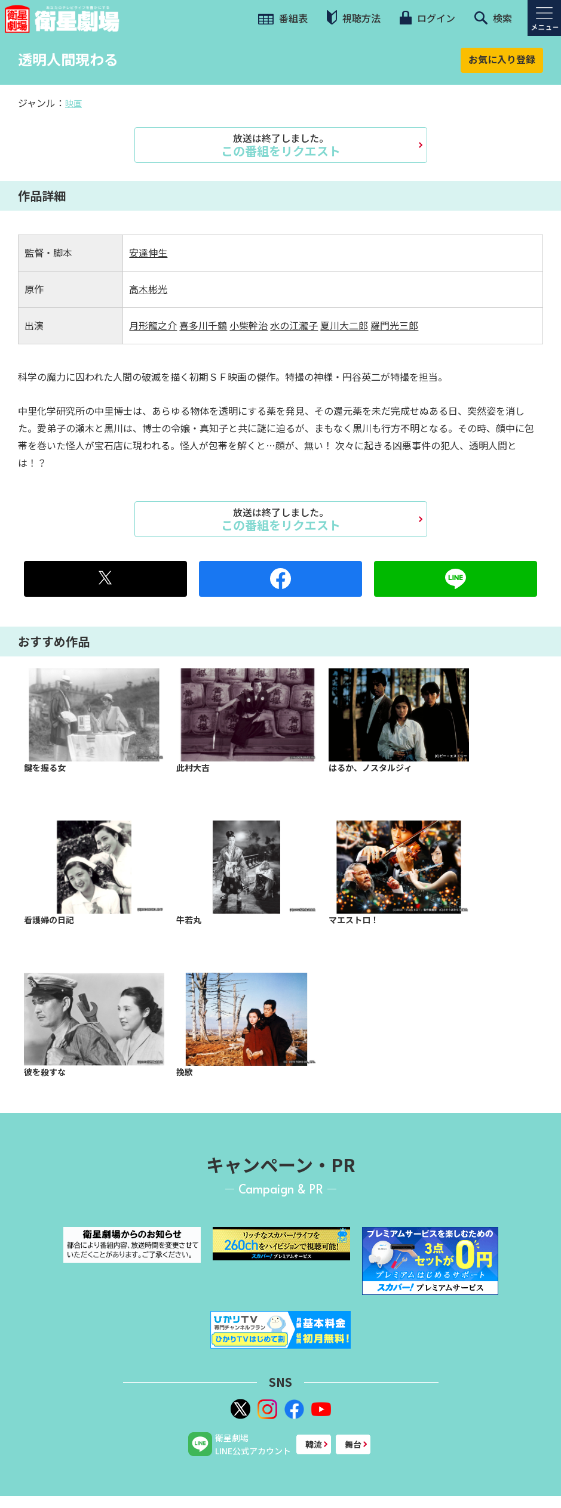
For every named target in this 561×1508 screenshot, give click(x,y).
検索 (493, 18)
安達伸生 (148, 252)
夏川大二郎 (344, 325)
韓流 (313, 1444)
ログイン (427, 18)
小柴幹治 (248, 325)
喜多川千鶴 (203, 325)
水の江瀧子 (294, 325)
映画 (73, 103)
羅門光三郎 (394, 325)
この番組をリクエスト (280, 145)
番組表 (283, 18)
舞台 (353, 1444)
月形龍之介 (153, 325)
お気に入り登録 (501, 59)
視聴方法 (354, 17)
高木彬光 (148, 289)
